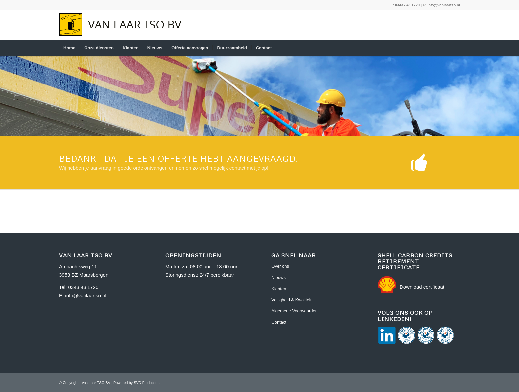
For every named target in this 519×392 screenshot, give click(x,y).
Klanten (278, 288)
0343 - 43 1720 (407, 5)
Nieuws (278, 277)
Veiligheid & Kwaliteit (291, 299)
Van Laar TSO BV (96, 383)
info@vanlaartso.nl (443, 5)
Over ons (280, 266)
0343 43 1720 (83, 287)
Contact (278, 322)
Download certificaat (422, 287)
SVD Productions (147, 383)
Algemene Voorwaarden (294, 310)
